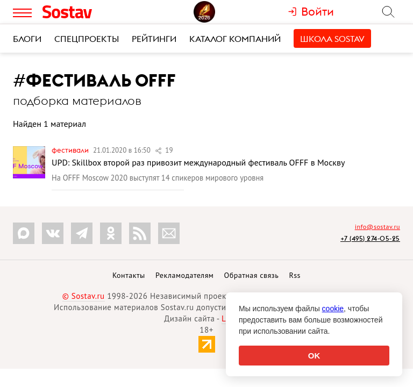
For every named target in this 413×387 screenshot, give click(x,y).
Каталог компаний (235, 38)
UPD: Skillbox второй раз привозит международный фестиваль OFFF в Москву (198, 162)
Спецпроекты (86, 38)
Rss (295, 275)
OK (314, 355)
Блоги (27, 38)
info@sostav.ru (377, 227)
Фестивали (71, 150)
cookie (333, 308)
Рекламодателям (184, 275)
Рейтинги (154, 38)
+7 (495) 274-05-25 (370, 238)
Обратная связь (251, 275)
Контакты (128, 275)
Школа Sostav (332, 38)
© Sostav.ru (83, 296)
